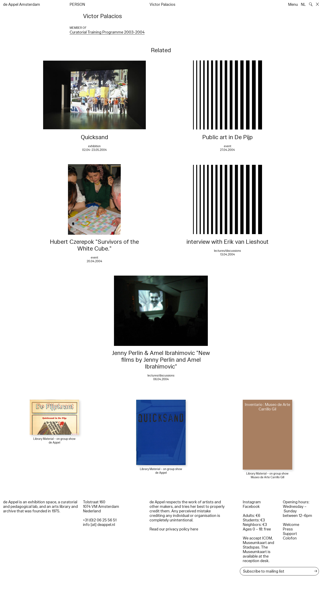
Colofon (290, 538)
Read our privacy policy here (174, 529)
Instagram (252, 502)
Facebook (251, 506)
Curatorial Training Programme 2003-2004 (107, 32)
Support (290, 533)
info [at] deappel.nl (99, 524)
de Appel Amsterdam (21, 4)
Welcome (291, 524)
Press (288, 529)
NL (303, 4)
